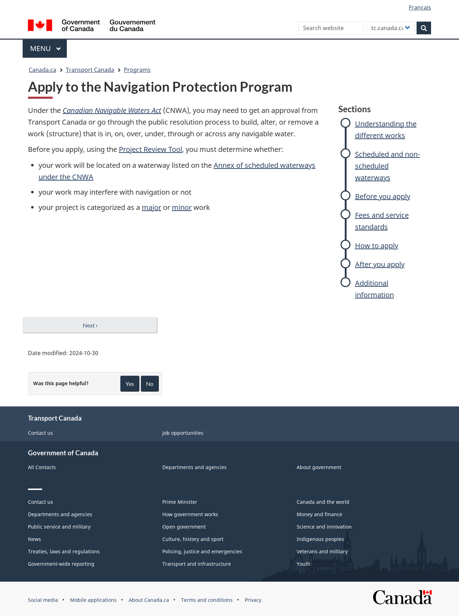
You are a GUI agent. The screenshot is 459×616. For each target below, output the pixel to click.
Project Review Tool (150, 149)
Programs (137, 70)
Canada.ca (42, 70)
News (34, 539)
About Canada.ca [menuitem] (149, 600)
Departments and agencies (194, 467)
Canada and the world (323, 501)
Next (90, 325)
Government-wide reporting (61, 563)
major (151, 207)
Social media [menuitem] (43, 600)
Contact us (40, 432)
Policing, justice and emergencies (202, 551)
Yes (130, 383)
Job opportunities (182, 432)
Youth (303, 563)
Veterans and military (322, 551)
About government (319, 467)
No (149, 383)
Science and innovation (324, 526)
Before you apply (382, 196)
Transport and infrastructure (196, 563)
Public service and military (59, 526)
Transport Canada (90, 70)
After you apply (380, 264)
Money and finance (319, 514)
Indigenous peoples (320, 539)
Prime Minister (179, 501)
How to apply (376, 245)
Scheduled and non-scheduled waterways (387, 165)
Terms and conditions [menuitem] (207, 600)
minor (182, 207)
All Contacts (42, 467)
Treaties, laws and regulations (64, 551)
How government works (190, 514)
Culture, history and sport (192, 539)
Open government (184, 526)
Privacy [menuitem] (253, 600)
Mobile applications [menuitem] (93, 600)
